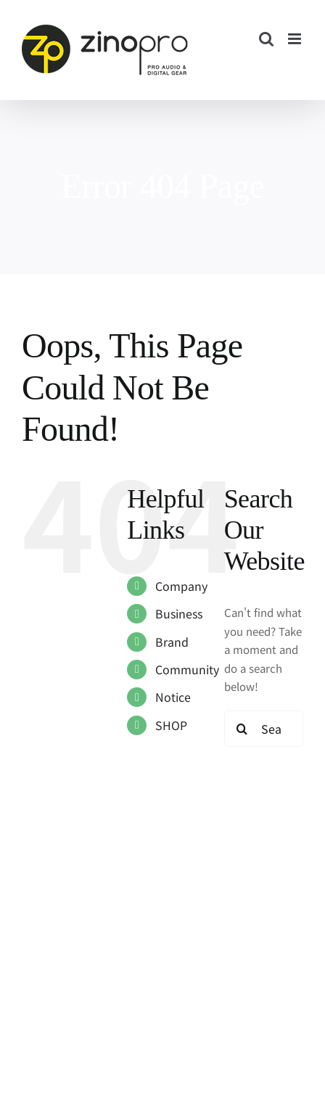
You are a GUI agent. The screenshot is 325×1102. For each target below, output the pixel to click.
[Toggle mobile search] (266, 38)
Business (178, 613)
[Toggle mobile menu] (295, 38)
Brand (172, 641)
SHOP (171, 725)
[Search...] (263, 728)
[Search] (242, 728)
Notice (173, 696)
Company (181, 585)
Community (187, 669)
